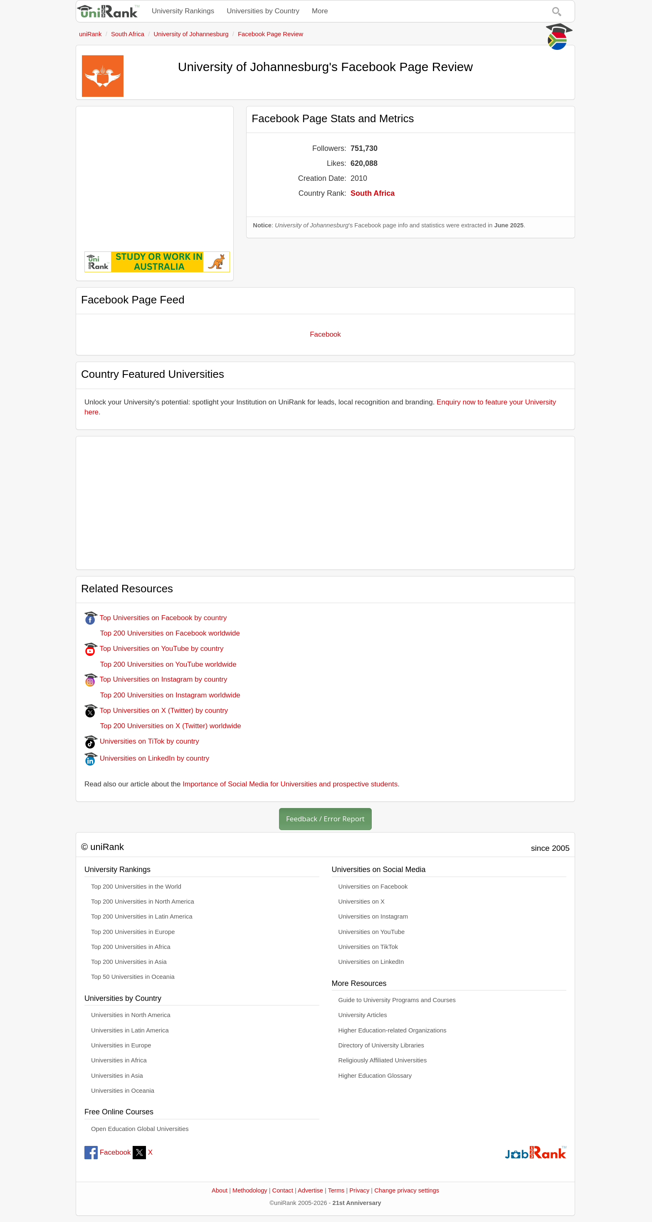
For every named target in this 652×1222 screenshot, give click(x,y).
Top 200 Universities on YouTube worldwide (160, 664)
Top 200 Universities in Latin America (142, 916)
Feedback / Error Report (325, 818)
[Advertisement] (154, 173)
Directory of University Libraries (381, 1045)
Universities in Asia (117, 1075)
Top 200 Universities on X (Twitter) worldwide (162, 726)
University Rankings (183, 11)
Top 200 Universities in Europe (133, 932)
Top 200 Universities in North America (142, 901)
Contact (282, 1190)
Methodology (249, 1190)
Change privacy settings (406, 1190)
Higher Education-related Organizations (392, 1030)
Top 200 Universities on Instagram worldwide (162, 695)
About (219, 1190)
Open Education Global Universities (140, 1129)
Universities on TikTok (368, 947)
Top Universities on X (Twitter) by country (156, 710)
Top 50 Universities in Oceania (133, 976)
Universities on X (361, 901)
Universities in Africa (119, 1060)
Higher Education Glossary (375, 1075)
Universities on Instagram (373, 916)
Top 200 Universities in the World (136, 886)
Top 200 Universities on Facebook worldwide (162, 633)
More (320, 11)
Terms (336, 1190)
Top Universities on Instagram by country (155, 679)
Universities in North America (130, 1015)
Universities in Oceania (122, 1090)
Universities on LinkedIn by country (146, 758)
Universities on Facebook (373, 886)
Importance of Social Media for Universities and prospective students (290, 784)
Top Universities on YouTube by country (153, 649)
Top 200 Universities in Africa (130, 947)
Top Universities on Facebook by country (155, 618)
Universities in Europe (121, 1045)
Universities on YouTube (371, 932)
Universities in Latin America (130, 1030)
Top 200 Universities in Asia (129, 961)
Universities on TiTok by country (141, 741)
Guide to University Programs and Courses (397, 1000)
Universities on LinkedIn (371, 961)
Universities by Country (263, 11)
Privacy (359, 1190)
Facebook (325, 334)
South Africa (373, 193)
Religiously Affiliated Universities (382, 1060)
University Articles (362, 1015)
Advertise (310, 1190)
